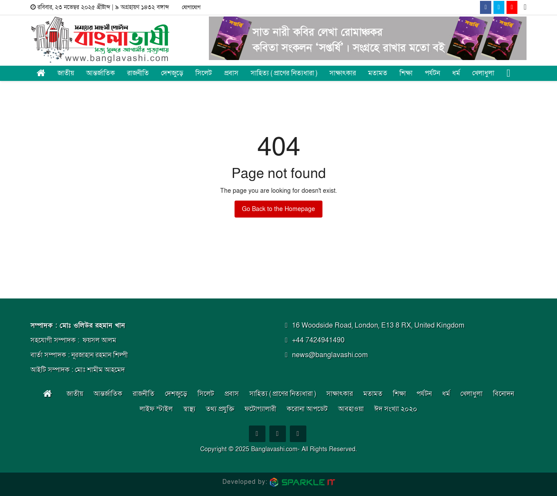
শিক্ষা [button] (406, 73)
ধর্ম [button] (456, 73)
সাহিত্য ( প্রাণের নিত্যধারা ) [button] (284, 73)
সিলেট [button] (203, 73)
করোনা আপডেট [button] (307, 409)
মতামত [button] (377, 73)
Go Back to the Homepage (278, 209)
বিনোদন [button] (503, 394)
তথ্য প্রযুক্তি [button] (220, 409)
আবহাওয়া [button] (351, 409)
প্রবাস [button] (231, 73)
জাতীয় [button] (65, 73)
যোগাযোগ (191, 7)
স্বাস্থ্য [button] (189, 409)
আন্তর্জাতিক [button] (100, 73)
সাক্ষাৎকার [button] (342, 73)
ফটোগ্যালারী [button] (260, 409)
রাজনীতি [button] (138, 73)
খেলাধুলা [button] (483, 73)
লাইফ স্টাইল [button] (156, 409)
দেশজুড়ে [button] (172, 73)
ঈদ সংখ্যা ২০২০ (395, 409)
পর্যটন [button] (432, 73)
